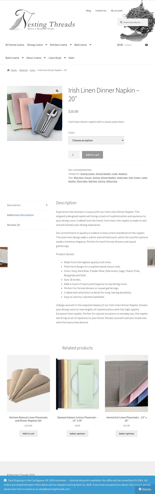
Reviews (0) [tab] (13, 224)
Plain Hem (82, 181)
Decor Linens (34, 57)
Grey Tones (134, 177)
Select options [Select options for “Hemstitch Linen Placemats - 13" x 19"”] (126, 433)
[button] (57, 91)
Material (23, 70)
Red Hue (93, 181)
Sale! (71, 57)
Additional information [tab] (20, 215)
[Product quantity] (74, 155)
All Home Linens (15, 44)
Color (71, 132)
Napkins (123, 173)
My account (116, 10)
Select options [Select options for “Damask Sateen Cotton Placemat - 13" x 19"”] (77, 433)
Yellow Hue (111, 181)
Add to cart (92, 154)
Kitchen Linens (58, 44)
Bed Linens (80, 44)
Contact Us (100, 10)
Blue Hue (78, 177)
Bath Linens (12, 57)
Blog (88, 10)
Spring (101, 181)
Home (14, 70)
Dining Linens (35, 44)
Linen (32, 70)
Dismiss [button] (146, 489)
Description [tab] (13, 205)
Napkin (72, 181)
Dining (96, 177)
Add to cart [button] (28, 433)
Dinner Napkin (103, 173)
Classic (88, 177)
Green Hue (122, 177)
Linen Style (55, 57)
